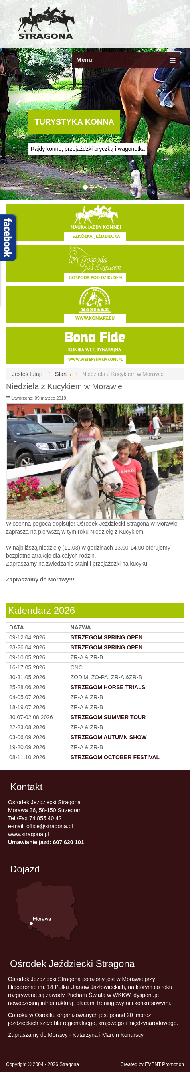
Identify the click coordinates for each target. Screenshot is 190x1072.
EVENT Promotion (164, 1064)
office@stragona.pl (49, 826)
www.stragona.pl (28, 834)
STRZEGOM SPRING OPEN (106, 647)
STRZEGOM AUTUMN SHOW (109, 737)
